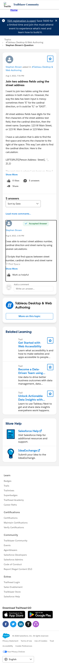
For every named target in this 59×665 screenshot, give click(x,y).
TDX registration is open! (21, 21)
